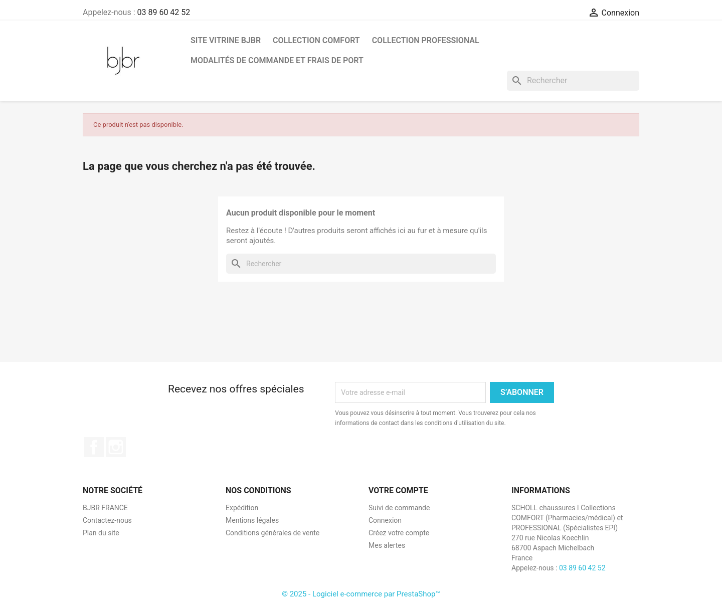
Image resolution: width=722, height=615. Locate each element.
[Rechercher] (573, 81)
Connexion (385, 520)
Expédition (242, 508)
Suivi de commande (399, 508)
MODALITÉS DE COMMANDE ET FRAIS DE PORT (277, 60)
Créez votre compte (399, 533)
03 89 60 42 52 (163, 12)
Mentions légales (252, 520)
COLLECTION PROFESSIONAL (425, 40)
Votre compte (398, 490)
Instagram (116, 447)
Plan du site (101, 533)
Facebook (94, 447)
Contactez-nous (107, 520)
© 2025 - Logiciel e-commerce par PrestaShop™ (361, 593)
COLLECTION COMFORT (316, 40)
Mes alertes (387, 545)
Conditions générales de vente (272, 533)
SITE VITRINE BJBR (226, 40)
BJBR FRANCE (105, 508)
